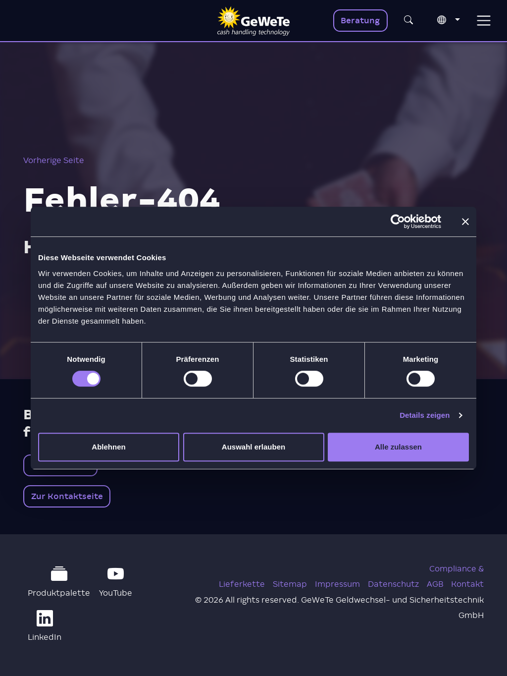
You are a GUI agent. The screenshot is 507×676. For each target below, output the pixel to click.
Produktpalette (59, 581)
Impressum (337, 584)
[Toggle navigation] (483, 20)
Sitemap (290, 584)
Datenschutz (393, 584)
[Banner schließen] (465, 221)
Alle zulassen (398, 447)
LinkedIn (44, 626)
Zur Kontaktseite (67, 496)
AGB (435, 584)
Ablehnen (108, 447)
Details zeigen (425, 415)
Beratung (360, 20)
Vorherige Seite (53, 160)
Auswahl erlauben (253, 447)
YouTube (115, 581)
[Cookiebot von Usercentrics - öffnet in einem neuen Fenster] (398, 221)
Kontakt (467, 584)
